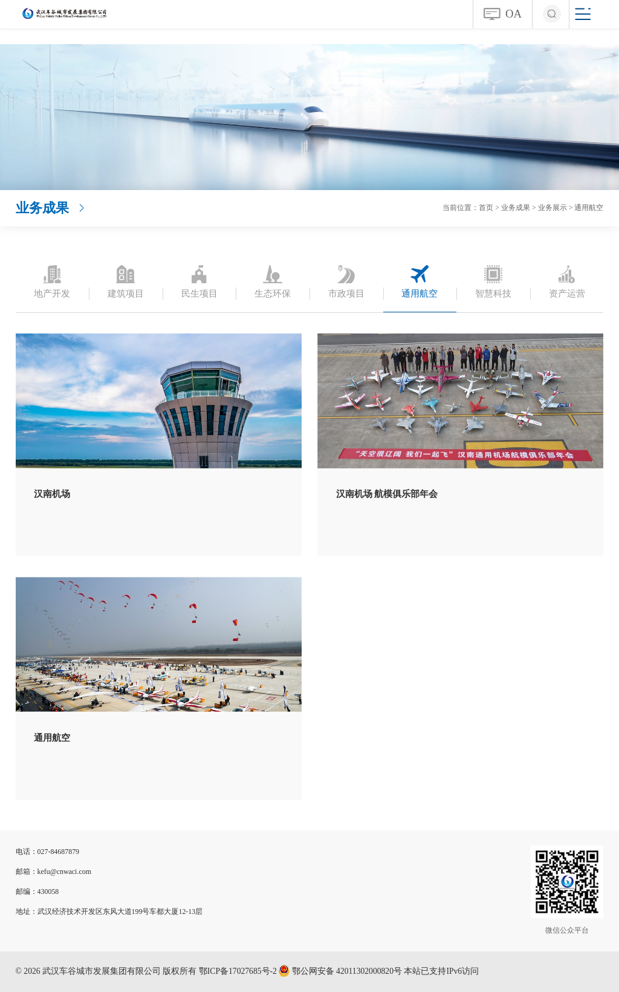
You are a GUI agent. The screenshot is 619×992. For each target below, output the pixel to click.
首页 (486, 207)
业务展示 (552, 207)
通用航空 (588, 207)
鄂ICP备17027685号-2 (238, 971)
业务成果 (515, 207)
